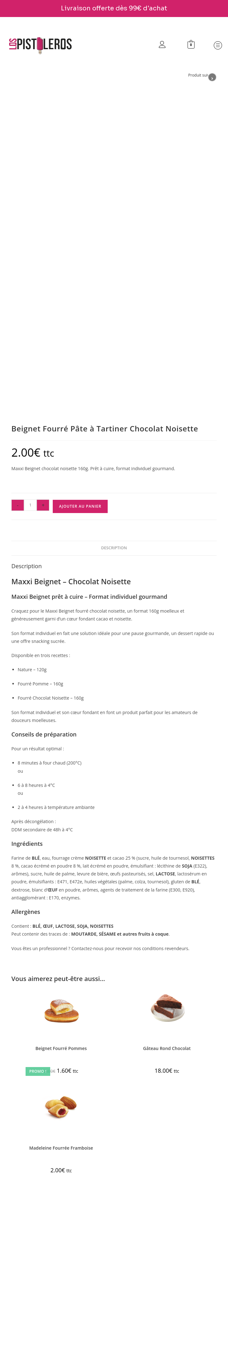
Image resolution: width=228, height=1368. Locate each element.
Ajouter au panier (80, 506)
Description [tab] (114, 548)
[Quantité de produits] (30, 505)
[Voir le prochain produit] (212, 77)
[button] (216, 45)
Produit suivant (201, 75)
